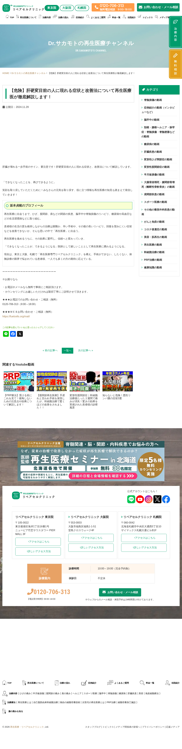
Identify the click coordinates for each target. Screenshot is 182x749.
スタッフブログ (93, 727)
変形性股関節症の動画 (157, 167)
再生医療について (26, 17)
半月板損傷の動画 (154, 174)
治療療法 (8, 702)
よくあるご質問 (95, 17)
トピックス (145, 17)
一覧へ (67, 350)
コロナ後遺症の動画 (155, 229)
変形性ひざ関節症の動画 (158, 159)
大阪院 (67, 7)
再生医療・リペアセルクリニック (27, 727)
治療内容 (45, 17)
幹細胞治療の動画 (154, 252)
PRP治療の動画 (153, 260)
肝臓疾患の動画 (153, 151)
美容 (141, 693)
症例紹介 (77, 17)
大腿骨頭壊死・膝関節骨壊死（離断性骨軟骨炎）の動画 (158, 184)
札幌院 (82, 7)
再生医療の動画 (153, 245)
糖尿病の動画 (151, 144)
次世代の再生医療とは (93, 702)
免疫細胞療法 (152, 693)
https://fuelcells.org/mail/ (16, 316)
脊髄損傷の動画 (153, 100)
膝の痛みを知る (12, 711)
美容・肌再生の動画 (155, 237)
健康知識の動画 (153, 267)
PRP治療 (111, 702)
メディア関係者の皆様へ (128, 727)
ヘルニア (77, 693)
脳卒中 (102, 693)
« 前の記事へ (50, 350)
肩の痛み (66, 693)
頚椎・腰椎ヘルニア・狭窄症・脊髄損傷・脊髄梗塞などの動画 (158, 132)
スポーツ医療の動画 (155, 202)
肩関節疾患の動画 (154, 194)
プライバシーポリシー (153, 727)
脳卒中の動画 (151, 119)
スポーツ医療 (90, 693)
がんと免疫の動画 (154, 222)
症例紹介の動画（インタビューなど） (158, 110)
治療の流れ (60, 17)
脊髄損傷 (112, 693)
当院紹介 (129, 17)
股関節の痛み (53, 693)
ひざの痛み (25, 693)
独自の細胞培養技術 (70, 702)
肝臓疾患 (132, 693)
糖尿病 (122, 693)
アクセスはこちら (38, 541)
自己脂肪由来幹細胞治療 (45, 702)
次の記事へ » (85, 350)
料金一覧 (114, 17)
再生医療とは (24, 702)
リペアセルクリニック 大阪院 (88, 517)
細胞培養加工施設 (127, 702)
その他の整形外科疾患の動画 (158, 212)
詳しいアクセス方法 (38, 551)
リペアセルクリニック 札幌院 (141, 517)
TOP (10, 17)
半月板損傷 (38, 693)
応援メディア (173, 727)
